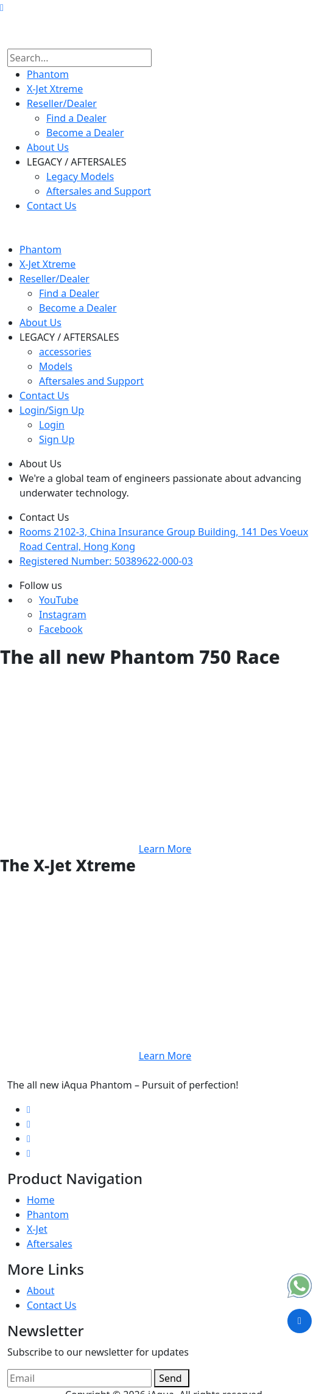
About (40, 1290)
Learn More (165, 849)
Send (171, 1378)
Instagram (62, 614)
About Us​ (48, 147)
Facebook (61, 629)
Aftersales (49, 1243)
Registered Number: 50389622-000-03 (106, 561)
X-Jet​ (37, 1229)
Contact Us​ (51, 205)
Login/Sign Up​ (51, 410)
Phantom (48, 74)
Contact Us (51, 1305)
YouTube (59, 600)
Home (41, 1200)
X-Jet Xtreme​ (55, 89)
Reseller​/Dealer (62, 103)
